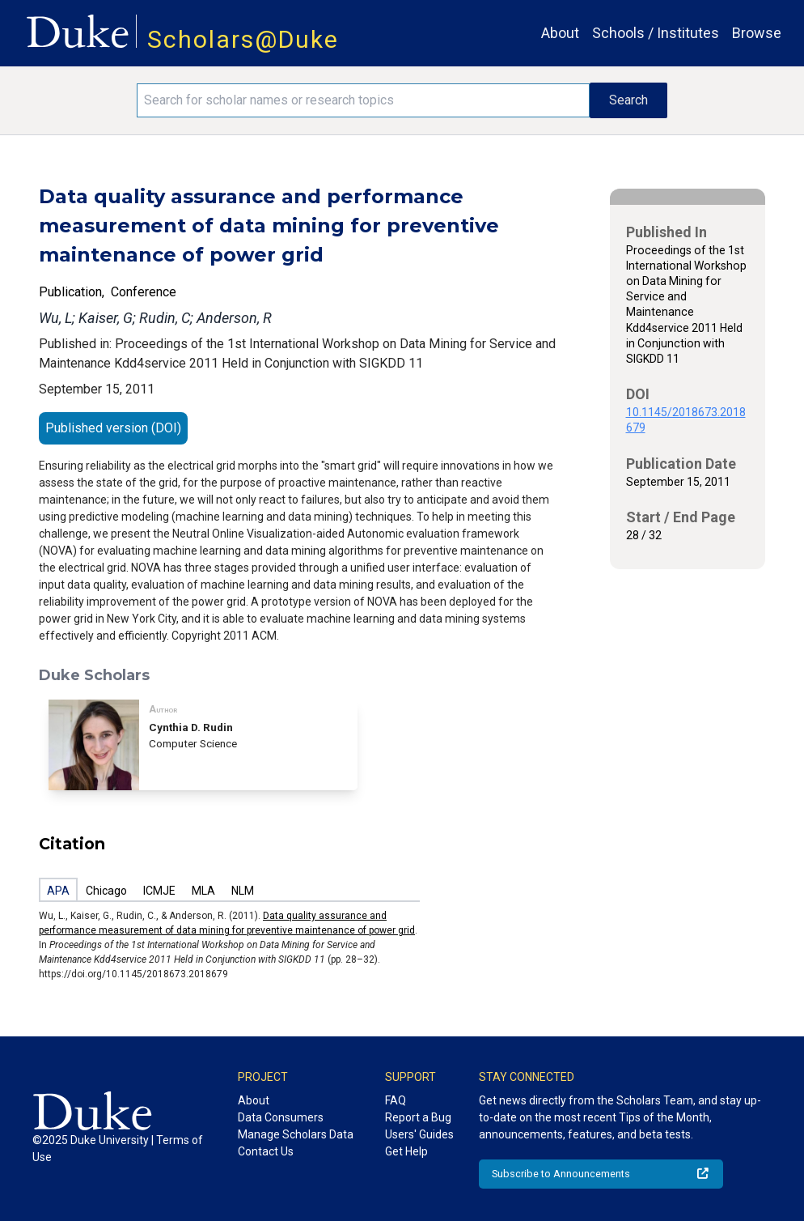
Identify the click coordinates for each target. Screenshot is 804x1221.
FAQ (395, 1100)
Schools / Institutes (655, 32)
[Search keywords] (363, 100)
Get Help (406, 1151)
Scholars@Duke (243, 39)
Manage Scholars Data (295, 1134)
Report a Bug (418, 1117)
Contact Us (266, 1151)
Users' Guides (419, 1134)
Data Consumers (281, 1117)
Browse (756, 32)
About (560, 32)
